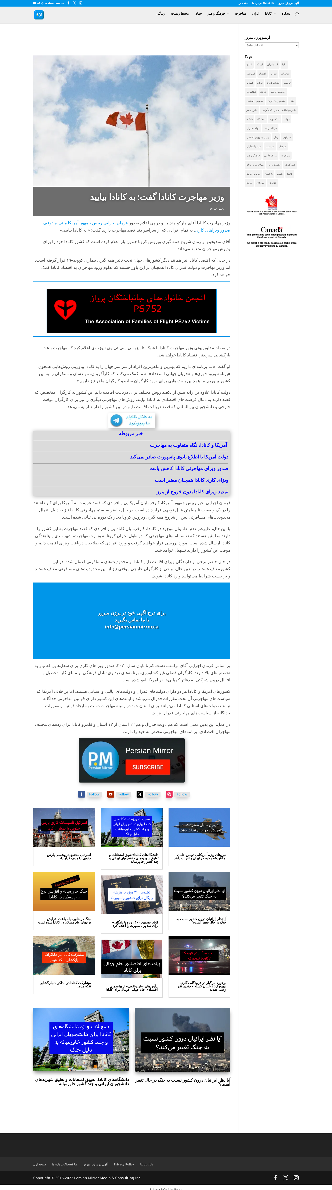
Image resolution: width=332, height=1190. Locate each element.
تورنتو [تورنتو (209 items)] (263, 92)
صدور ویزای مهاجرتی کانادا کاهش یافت (188, 468)
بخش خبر (218, 208)
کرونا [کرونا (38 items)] (249, 183)
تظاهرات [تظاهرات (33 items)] (251, 92)
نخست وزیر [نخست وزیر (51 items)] (274, 164)
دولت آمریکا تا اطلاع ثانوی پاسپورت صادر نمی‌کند (179, 456)
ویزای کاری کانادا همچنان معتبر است (191, 479)
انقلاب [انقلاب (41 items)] (249, 82)
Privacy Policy (124, 1164)
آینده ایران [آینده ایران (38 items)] (272, 64)
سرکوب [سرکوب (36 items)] (286, 137)
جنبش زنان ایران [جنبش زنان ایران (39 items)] (276, 101)
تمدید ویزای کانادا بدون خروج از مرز (192, 491)
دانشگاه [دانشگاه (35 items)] (261, 119)
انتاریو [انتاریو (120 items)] (273, 73)
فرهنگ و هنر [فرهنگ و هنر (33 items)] (253, 155)
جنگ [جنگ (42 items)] (292, 101)
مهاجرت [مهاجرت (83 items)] (285, 155)
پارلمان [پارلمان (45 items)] (269, 173)
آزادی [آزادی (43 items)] (249, 64)
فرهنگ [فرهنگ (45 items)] (282, 146)
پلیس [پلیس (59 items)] (280, 173)
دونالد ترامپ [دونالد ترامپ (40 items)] (270, 128)
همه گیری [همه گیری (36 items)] (290, 164)
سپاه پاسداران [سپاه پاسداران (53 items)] (253, 146)
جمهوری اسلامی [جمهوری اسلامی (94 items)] (254, 101)
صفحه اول (243, 3)
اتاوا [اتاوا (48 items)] (284, 64)
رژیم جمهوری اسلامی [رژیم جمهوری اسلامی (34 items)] (257, 137)
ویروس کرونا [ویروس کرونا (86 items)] (253, 173)
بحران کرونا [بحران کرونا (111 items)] (273, 82)
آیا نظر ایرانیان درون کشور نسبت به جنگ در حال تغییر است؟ (201, 921)
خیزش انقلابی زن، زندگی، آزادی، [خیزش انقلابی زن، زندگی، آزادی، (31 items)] (279, 110)
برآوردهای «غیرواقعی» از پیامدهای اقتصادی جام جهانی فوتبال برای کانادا (132, 988)
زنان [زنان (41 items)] (275, 137)
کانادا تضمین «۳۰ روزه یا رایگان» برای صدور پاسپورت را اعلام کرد (135, 924)
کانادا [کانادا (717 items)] (289, 173)
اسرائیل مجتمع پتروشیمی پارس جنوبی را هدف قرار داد (69, 856)
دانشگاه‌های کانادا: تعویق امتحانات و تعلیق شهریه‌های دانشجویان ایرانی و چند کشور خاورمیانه (133, 858)
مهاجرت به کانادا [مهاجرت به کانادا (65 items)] (255, 164)
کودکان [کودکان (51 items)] (260, 183)
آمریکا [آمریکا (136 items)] (259, 64)
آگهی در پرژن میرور (288, 3)
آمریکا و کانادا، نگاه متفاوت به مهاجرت (188, 445)
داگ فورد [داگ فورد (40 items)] (274, 119)
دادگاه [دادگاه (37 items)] (249, 119)
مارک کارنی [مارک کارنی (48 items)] (270, 155)
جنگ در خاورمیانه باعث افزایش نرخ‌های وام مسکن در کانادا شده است (64, 921)
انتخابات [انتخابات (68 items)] (285, 73)
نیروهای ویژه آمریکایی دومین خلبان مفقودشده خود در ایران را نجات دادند (200, 856)
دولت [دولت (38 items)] (286, 119)
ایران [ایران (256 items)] (260, 82)
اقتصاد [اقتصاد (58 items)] (262, 73)
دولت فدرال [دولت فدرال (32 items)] (252, 128)
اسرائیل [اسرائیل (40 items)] (250, 73)
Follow (94, 794)
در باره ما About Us (263, 3)
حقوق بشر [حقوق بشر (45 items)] (251, 110)
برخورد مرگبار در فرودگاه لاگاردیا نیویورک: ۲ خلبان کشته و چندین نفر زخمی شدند (201, 986)
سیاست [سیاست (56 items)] (270, 146)
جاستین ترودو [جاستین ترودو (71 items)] (278, 92)
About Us (146, 1164)
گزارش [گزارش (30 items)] (272, 183)
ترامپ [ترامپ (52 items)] (287, 82)
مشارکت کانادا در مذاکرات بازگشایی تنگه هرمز (65, 984)
